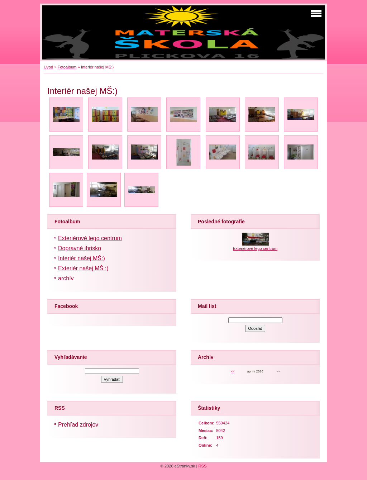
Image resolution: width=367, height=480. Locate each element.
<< (232, 371)
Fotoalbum (67, 67)
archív (66, 278)
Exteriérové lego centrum (90, 238)
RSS (203, 466)
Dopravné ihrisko (79, 248)
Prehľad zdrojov (78, 425)
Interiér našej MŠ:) (81, 258)
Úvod (48, 67)
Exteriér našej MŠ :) (83, 268)
